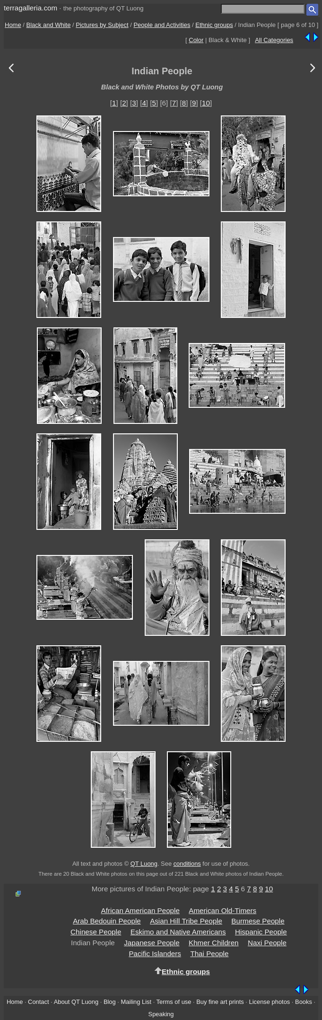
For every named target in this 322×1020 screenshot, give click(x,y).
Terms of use (174, 1001)
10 (206, 103)
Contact (38, 1001)
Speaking (161, 1014)
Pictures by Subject (102, 24)
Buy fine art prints (220, 1001)
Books (303, 1001)
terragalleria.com (30, 8)
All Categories (274, 40)
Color (196, 40)
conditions (187, 863)
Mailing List (136, 1001)
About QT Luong (76, 1001)
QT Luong (144, 863)
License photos (269, 1001)
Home (13, 24)
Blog (110, 1001)
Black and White (48, 24)
